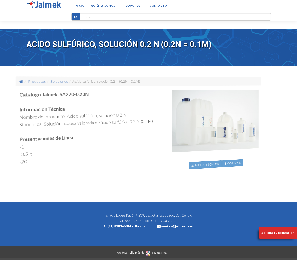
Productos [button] (132, 10)
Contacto (158, 10)
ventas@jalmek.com (177, 226)
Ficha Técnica (215, 180)
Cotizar (256, 187)
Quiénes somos (103, 10)
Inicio (79, 10)
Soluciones (77, 81)
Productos (64, 81)
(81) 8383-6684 (119, 226)
